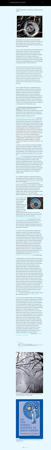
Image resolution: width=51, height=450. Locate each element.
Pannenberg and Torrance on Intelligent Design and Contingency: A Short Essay (29, 394)
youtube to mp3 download (22, 344)
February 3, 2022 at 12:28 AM (21, 346)
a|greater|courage (18, 2)
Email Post (19, 338)
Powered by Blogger (25, 447)
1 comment (19, 442)
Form (29, 333)
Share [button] (8, 8)
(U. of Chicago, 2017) (32, 294)
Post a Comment (18, 348)
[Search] (42, 2)
